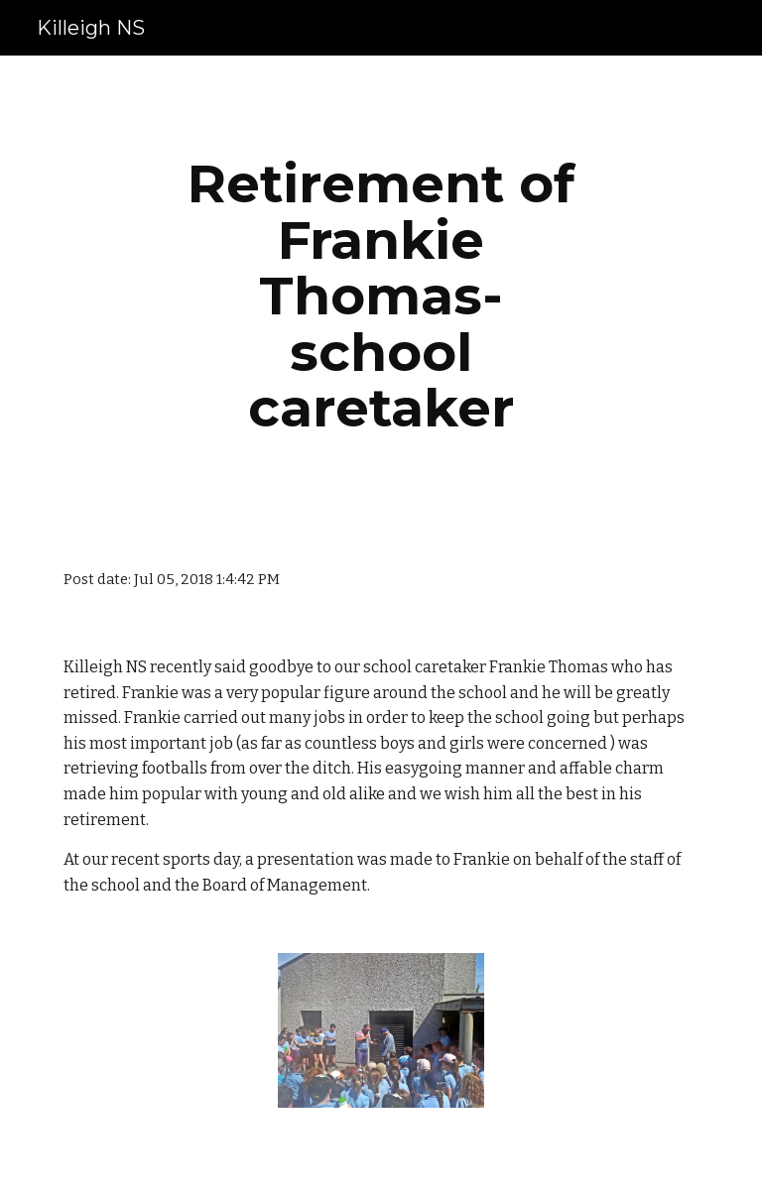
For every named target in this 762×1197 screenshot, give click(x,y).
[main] (380, 296)
